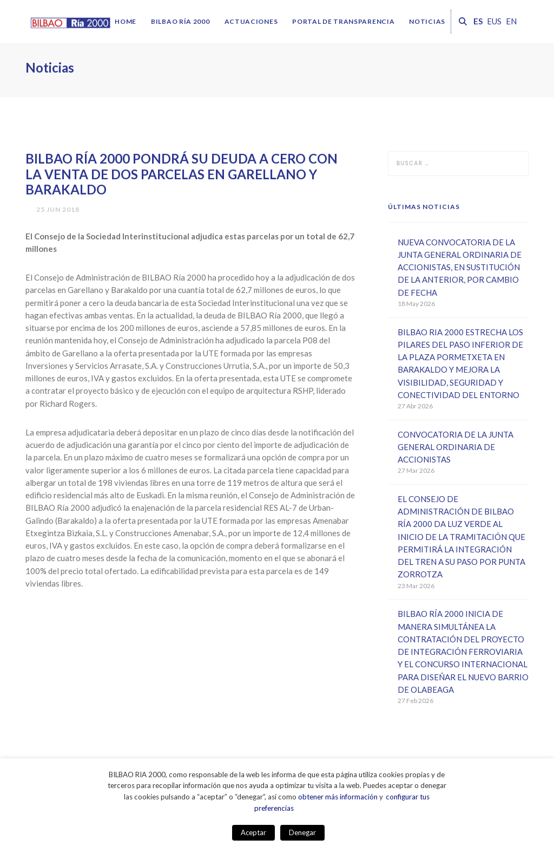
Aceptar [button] (253, 832)
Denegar (302, 832)
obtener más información (338, 796)
